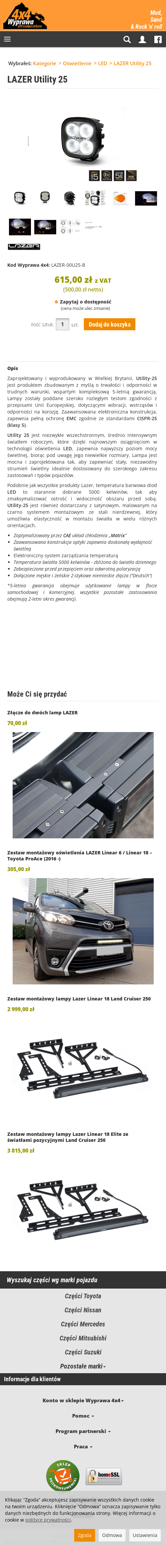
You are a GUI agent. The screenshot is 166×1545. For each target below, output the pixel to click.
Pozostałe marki (83, 1366)
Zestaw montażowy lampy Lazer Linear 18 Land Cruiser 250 (79, 998)
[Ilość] (62, 324)
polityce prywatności (48, 1520)
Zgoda (84, 1535)
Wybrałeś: (20, 63)
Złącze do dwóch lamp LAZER (42, 712)
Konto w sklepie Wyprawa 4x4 (83, 1397)
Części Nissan (83, 1310)
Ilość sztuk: (42, 324)
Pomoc (83, 1408)
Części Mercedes (83, 1324)
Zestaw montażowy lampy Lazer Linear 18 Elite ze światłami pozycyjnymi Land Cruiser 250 (67, 1137)
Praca (83, 1430)
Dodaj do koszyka (109, 324)
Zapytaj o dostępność (83, 302)
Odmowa (112, 1535)
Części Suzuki (83, 1352)
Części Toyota (83, 1296)
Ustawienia (145, 1535)
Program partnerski (83, 1419)
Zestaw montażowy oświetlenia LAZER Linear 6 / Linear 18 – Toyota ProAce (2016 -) (79, 855)
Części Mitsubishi (83, 1338)
